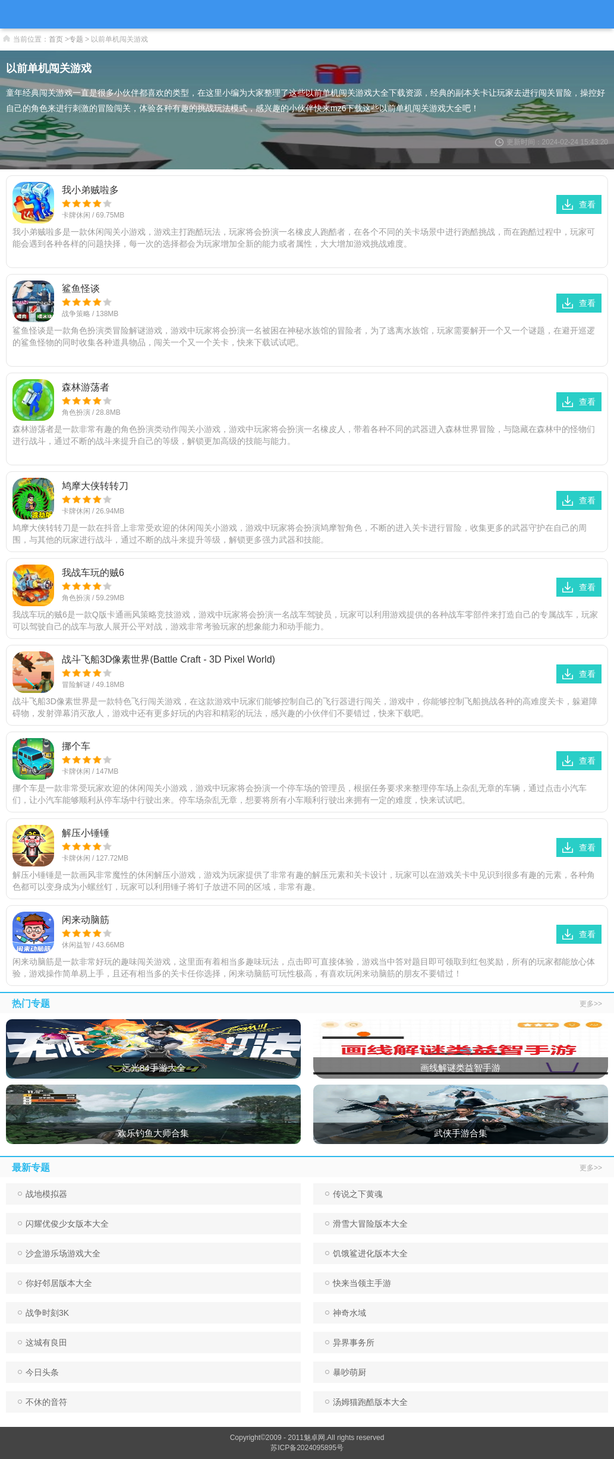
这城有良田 (42, 1342)
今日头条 (38, 1372)
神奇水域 (345, 1313)
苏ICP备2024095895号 (307, 1448)
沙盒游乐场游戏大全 (59, 1253)
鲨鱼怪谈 (81, 288)
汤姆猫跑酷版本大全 (366, 1402)
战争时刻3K (43, 1313)
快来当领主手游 (358, 1283)
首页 (56, 39)
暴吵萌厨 (345, 1372)
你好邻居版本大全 (55, 1283)
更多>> (591, 1004)
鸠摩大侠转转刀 (95, 486)
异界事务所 (349, 1342)
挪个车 (76, 746)
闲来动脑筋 (85, 920)
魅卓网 (314, 1437)
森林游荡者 (85, 387)
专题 (76, 39)
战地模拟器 (42, 1194)
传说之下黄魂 (354, 1194)
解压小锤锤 (85, 833)
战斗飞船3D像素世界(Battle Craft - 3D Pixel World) (168, 659)
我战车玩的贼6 (93, 573)
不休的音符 (42, 1402)
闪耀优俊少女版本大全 (63, 1223)
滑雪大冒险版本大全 (366, 1223)
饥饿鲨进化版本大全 (366, 1253)
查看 (579, 204)
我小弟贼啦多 (90, 190)
